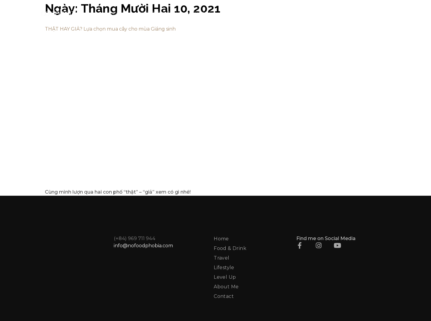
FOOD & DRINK (159, 13)
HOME (117, 13)
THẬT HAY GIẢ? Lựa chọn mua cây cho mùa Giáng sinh (110, 29)
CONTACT (370, 13)
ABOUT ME (328, 13)
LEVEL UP (285, 13)
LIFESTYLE (243, 13)
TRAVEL (204, 13)
